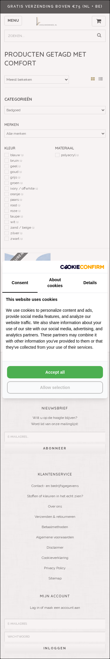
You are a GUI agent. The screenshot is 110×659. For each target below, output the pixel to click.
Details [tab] (90, 282)
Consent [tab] (20, 282)
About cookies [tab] (54, 282)
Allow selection (55, 387)
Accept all (55, 372)
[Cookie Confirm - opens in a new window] (82, 266)
